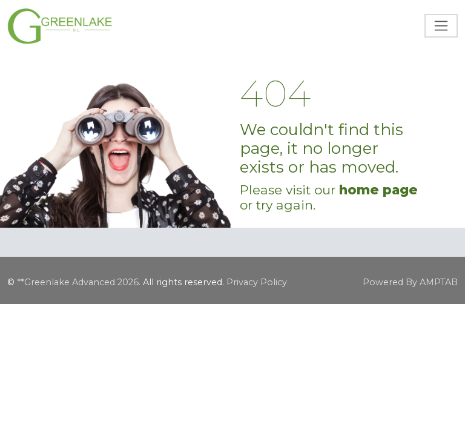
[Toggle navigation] (441, 26)
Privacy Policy (256, 282)
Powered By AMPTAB (410, 282)
